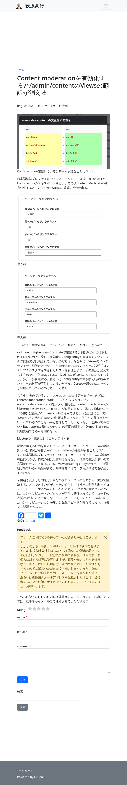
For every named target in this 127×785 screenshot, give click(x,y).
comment (23, 646)
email (21, 632)
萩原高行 (35, 6)
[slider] (39, 608)
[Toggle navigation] (106, 5)
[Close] (105, 537)
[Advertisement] (63, 39)
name (21, 617)
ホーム (20, 69)
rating (21, 610)
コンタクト (26, 771)
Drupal (30, 521)
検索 (20, 691)
